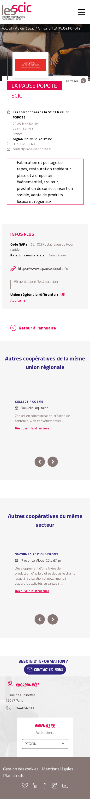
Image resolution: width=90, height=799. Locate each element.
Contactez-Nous (48, 669)
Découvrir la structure (32, 428)
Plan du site (13, 775)
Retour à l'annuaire (37, 328)
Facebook (44, 786)
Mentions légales (57, 769)
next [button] (52, 461)
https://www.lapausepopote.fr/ (43, 268)
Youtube (65, 786)
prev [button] (39, 461)
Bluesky (25, 786)
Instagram (55, 786)
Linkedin (35, 786)
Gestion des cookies (20, 769)
